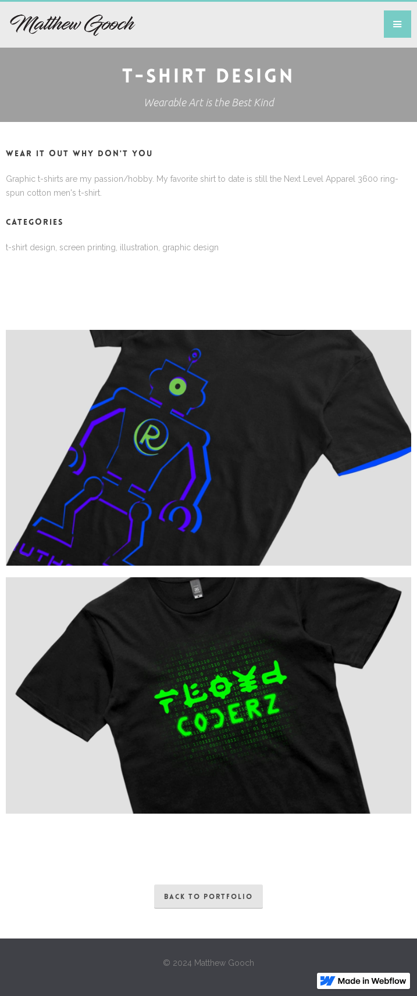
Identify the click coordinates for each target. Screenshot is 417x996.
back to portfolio (208, 897)
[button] (397, 24)
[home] (68, 25)
